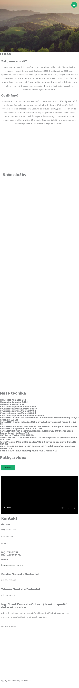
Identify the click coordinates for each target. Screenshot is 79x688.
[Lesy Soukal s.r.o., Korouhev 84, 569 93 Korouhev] (39, 653)
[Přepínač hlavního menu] (74, 5)
